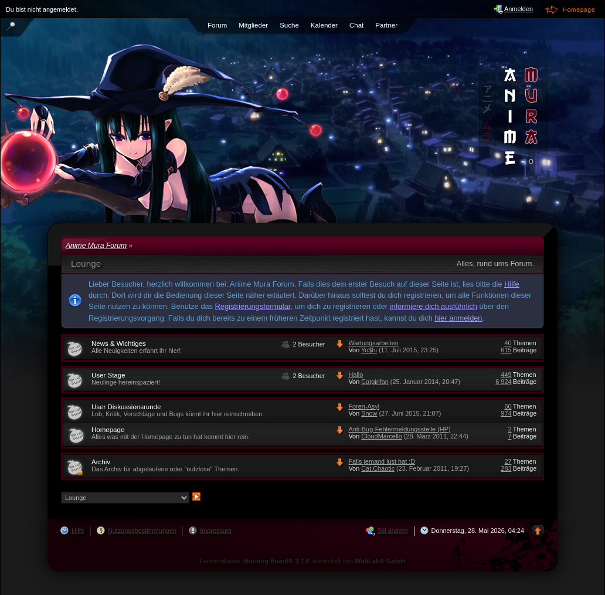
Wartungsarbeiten (373, 342)
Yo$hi (369, 349)
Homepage (107, 429)
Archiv (100, 461)
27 (507, 461)
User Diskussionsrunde (126, 406)
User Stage (108, 375)
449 (506, 374)
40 (507, 342)
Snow (369, 413)
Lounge (86, 263)
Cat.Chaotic (378, 468)
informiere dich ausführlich (433, 306)
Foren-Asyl (363, 406)
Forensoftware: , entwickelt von (303, 561)
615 (506, 349)
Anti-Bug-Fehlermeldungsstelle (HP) (399, 429)
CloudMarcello (381, 436)
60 (507, 406)
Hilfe (511, 284)
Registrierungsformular (253, 306)
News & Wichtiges (118, 343)
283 (506, 468)
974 (506, 413)
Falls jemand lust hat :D (381, 461)
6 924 (503, 381)
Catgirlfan (375, 381)
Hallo (355, 374)
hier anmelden (458, 318)
